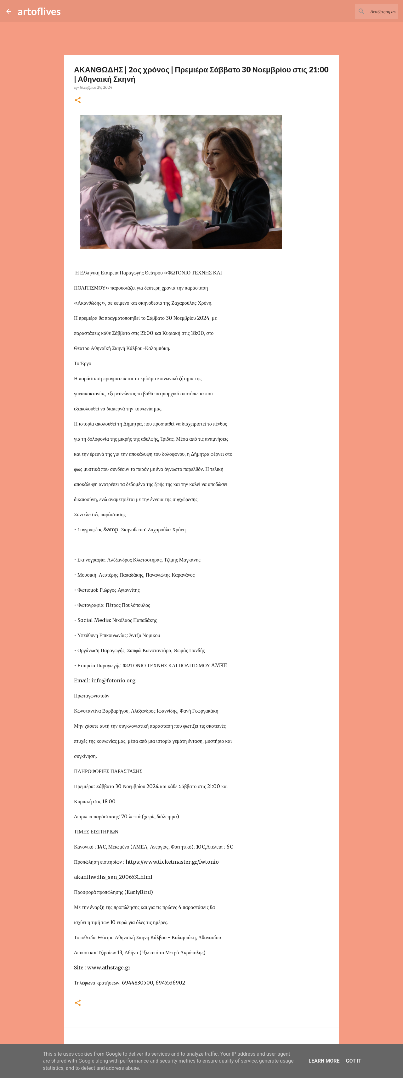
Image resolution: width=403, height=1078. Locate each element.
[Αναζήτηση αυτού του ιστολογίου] (365, 11)
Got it (353, 1061)
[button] (78, 100)
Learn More (324, 1061)
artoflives (39, 11)
